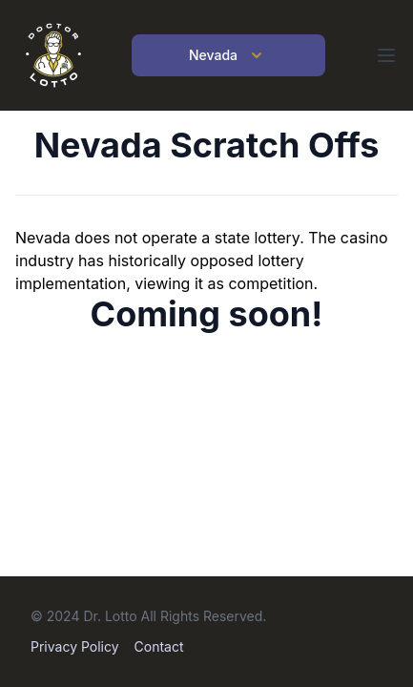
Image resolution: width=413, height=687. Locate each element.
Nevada (228, 55)
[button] (386, 55)
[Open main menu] (386, 55)
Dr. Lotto (109, 616)
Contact (159, 646)
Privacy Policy (75, 646)
